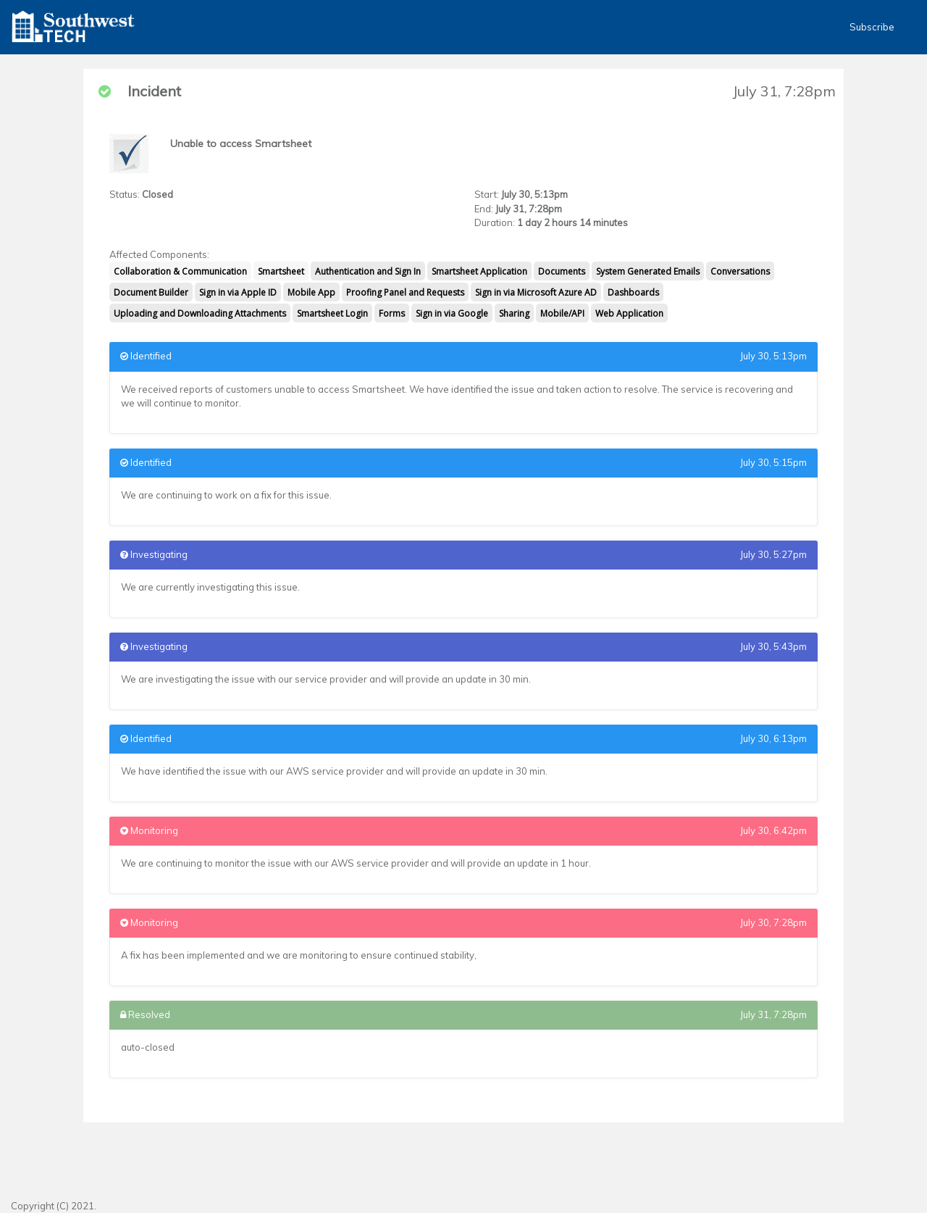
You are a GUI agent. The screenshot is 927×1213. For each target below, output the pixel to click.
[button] (74, 27)
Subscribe (872, 27)
